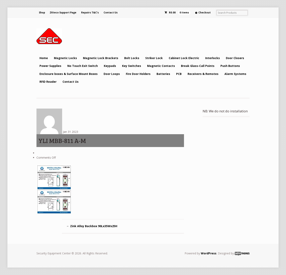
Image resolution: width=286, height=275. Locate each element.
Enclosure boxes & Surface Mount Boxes (68, 74)
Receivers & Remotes (203, 74)
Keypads (110, 66)
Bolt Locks (131, 58)
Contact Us (111, 12)
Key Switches (131, 66)
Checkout (204, 12)
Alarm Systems (235, 74)
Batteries (163, 74)
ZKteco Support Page (63, 12)
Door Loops (112, 74)
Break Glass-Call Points (197, 66)
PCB (179, 74)
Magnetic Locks (65, 58)
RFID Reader (48, 82)
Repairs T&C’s (90, 12)
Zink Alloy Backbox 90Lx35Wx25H (92, 226)
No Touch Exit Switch (82, 66)
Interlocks (212, 58)
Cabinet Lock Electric (184, 58)
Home (43, 58)
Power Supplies (50, 66)
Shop (42, 12)
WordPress (208, 253)
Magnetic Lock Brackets (100, 58)
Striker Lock (154, 58)
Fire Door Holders (138, 74)
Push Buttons (230, 66)
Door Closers (235, 58)
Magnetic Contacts (161, 66)
